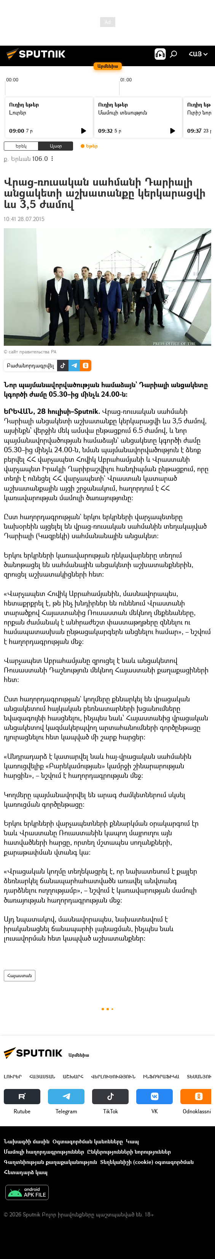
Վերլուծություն (113, 1076)
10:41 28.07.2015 (24, 219)
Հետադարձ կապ (26, 1172)
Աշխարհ (73, 1076)
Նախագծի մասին (26, 1141)
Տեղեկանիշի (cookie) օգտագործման (147, 1161)
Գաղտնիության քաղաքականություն (50, 1161)
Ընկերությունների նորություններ (129, 1151)
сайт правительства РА (32, 351)
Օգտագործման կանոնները (88, 1141)
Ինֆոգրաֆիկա (161, 1076)
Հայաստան (19, 975)
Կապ (132, 1141)
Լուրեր (17, 112)
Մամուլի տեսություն (122, 112)
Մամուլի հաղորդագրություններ (44, 1151)
